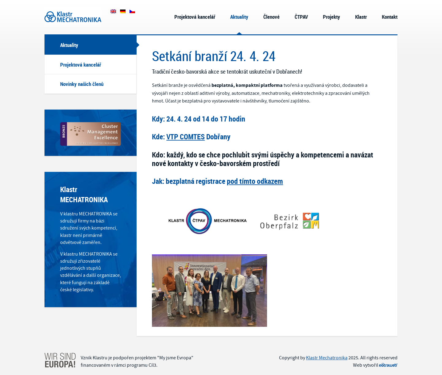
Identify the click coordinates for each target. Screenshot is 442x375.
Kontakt (389, 16)
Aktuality (239, 16)
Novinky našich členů (81, 83)
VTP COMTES (185, 136)
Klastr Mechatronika (73, 17)
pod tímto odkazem (255, 181)
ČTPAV (301, 16)
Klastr (361, 16)
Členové (271, 16)
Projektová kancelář (194, 16)
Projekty (331, 16)
